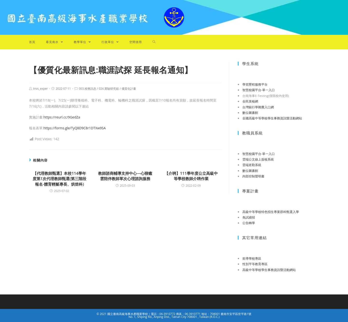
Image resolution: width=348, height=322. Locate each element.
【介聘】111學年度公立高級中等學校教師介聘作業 (191, 176)
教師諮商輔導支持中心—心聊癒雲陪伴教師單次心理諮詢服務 (125, 176)
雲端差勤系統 (251, 165)
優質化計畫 (129, 89)
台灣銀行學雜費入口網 (258, 107)
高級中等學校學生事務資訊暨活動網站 (269, 270)
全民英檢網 (250, 101)
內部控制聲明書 (253, 176)
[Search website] (154, 42)
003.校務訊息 (87, 89)
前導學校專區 (251, 258)
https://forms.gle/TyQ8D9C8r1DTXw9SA (75, 128)
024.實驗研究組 (109, 89)
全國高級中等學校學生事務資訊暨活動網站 (272, 118)
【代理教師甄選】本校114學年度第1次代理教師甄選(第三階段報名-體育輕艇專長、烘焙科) (59, 179)
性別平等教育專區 (255, 264)
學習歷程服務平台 (255, 84)
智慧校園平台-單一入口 (258, 90)
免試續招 (248, 217)
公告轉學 (248, 223)
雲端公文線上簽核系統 (258, 159)
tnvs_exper (40, 89)
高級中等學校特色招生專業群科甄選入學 (270, 212)
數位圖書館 (250, 112)
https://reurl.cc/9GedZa (62, 117)
